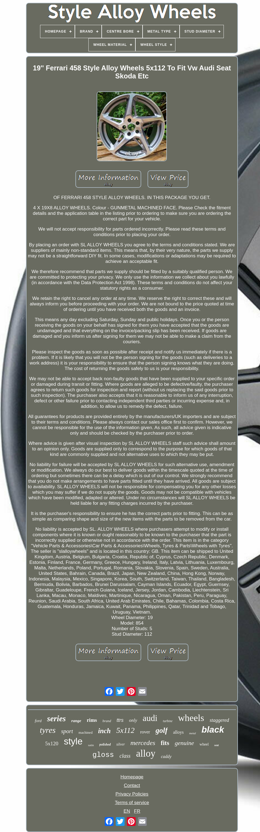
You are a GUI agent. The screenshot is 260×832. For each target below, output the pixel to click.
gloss (103, 755)
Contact (132, 785)
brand (107, 721)
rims (92, 720)
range (76, 721)
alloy (145, 753)
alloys (178, 732)
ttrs (120, 720)
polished (105, 744)
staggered (219, 720)
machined (85, 732)
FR (137, 811)
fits (165, 742)
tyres (48, 730)
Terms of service (132, 802)
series (56, 718)
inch (104, 731)
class (124, 756)
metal (192, 733)
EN (127, 811)
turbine (168, 721)
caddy (166, 756)
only (133, 720)
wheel (204, 744)
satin (91, 745)
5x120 (51, 743)
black (212, 730)
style (73, 741)
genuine (184, 742)
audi (150, 718)
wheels (191, 718)
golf (162, 730)
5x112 (125, 730)
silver (120, 744)
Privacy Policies (131, 794)
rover (145, 732)
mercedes (142, 742)
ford (38, 721)
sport (67, 731)
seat (216, 745)
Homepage (131, 777)
